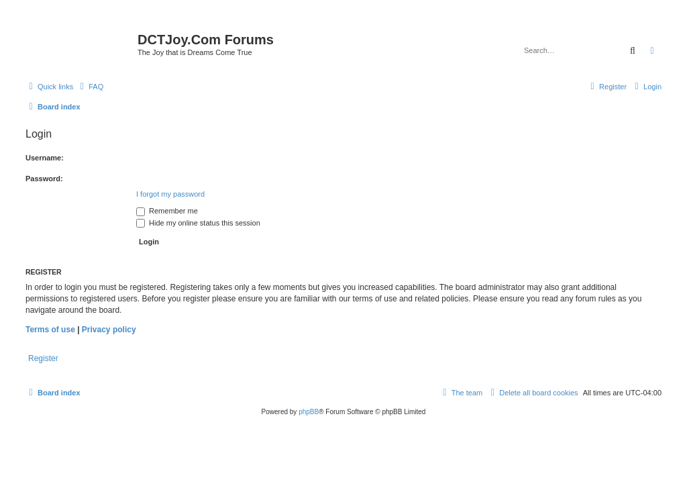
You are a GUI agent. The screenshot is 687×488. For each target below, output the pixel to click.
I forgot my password (170, 194)
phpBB (309, 412)
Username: (44, 158)
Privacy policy (109, 329)
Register (43, 358)
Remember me (167, 211)
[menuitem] (89, 87)
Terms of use (50, 329)
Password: (44, 179)
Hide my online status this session (198, 223)
